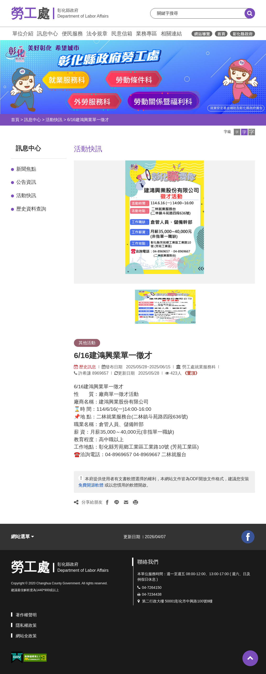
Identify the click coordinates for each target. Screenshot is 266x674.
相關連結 (171, 33)
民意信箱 (121, 33)
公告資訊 (26, 182)
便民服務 (72, 33)
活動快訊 (54, 119)
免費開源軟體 (91, 485)
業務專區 (146, 33)
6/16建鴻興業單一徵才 (88, 119)
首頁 (15, 119)
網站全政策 (26, 636)
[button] (237, 132)
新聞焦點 (26, 169)
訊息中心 (47, 33)
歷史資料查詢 (31, 209)
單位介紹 (22, 33)
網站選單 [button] (22, 536)
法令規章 (96, 33)
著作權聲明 (26, 615)
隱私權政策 (26, 625)
